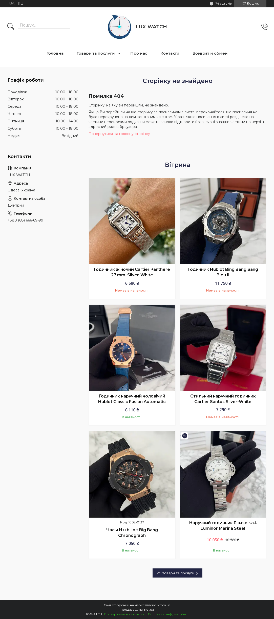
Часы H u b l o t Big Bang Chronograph (132, 532)
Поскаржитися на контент (125, 614)
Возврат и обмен (210, 53)
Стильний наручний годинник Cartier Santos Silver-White (223, 399)
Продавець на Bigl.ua (137, 609)
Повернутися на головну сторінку (119, 133)
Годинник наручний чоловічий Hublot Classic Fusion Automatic (132, 399)
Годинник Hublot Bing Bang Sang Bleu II (223, 272)
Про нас (138, 53)
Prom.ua (164, 605)
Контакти (169, 53)
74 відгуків (224, 3)
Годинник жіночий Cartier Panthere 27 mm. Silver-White (132, 272)
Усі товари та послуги (175, 573)
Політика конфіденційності (169, 614)
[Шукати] (10, 27)
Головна (55, 53)
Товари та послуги (96, 53)
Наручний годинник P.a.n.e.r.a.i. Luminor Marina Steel (223, 525)
